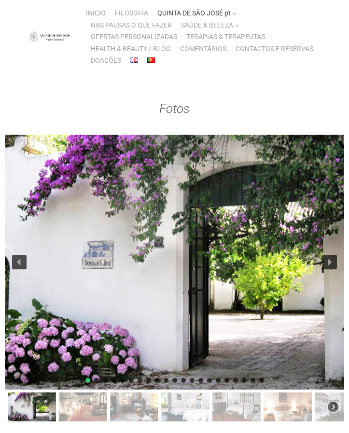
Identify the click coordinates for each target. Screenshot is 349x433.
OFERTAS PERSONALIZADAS (134, 37)
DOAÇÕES (106, 60)
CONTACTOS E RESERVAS (274, 49)
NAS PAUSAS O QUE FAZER (131, 25)
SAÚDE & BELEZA (207, 25)
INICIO (96, 13)
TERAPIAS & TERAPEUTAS (225, 37)
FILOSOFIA (131, 13)
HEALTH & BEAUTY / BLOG (131, 49)
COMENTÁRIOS (203, 49)
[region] (174, 279)
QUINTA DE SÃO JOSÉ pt (194, 13)
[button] (19, 262)
